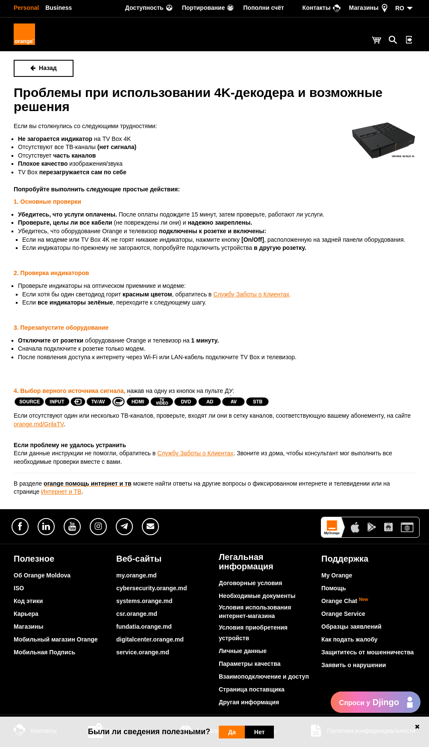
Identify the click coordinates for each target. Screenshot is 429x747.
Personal (26, 7)
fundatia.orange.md (144, 626)
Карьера (26, 613)
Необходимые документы (257, 595)
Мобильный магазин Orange (56, 639)
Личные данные (243, 650)
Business (58, 7)
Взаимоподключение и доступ (264, 676)
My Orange (336, 575)
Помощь (333, 588)
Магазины (28, 626)
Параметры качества (249, 663)
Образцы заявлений (351, 626)
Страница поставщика (252, 689)
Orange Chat (344, 601)
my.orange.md (136, 575)
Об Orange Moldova (42, 575)
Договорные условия (250, 583)
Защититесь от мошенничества (367, 652)
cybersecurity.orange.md (151, 588)
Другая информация (249, 702)
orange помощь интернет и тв (87, 483)
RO (399, 8)
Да (232, 732)
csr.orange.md (136, 613)
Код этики (28, 601)
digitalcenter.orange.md (150, 639)
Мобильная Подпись (44, 652)
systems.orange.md (144, 601)
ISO (19, 588)
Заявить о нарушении (353, 665)
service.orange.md (142, 652)
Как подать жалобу (349, 639)
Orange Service (343, 613)
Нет (259, 732)
